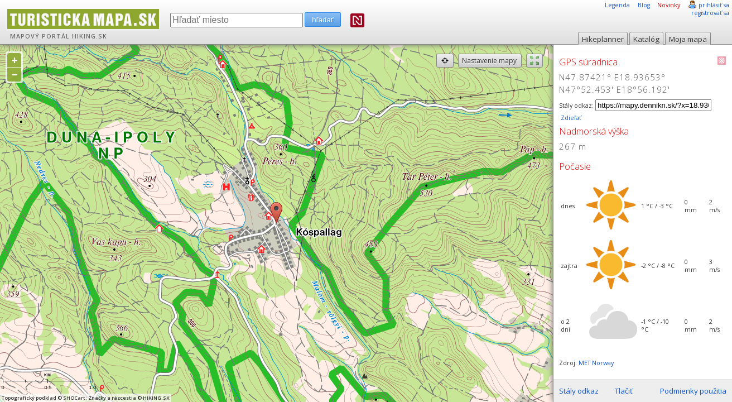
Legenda (617, 5)
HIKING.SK (89, 36)
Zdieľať (570, 118)
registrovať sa (710, 13)
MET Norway (596, 363)
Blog (644, 5)
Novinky (668, 5)
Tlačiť (624, 391)
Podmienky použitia (693, 391)
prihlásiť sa (714, 5)
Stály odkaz (579, 391)
